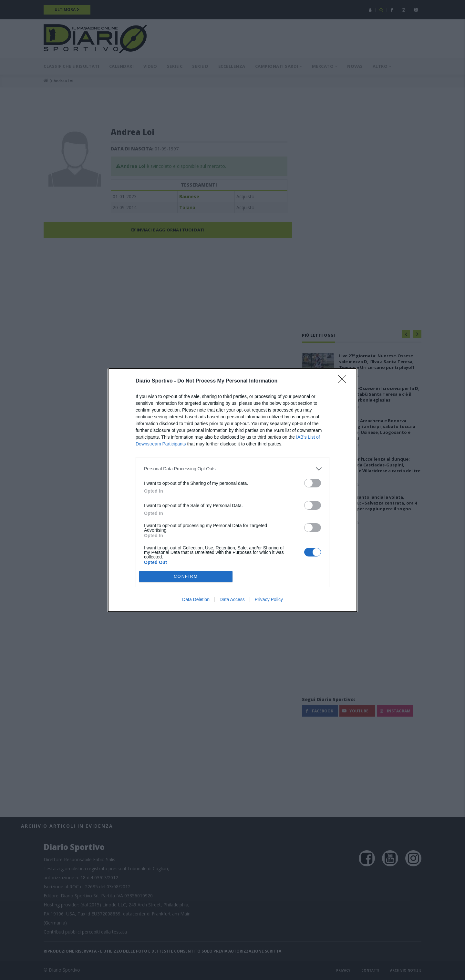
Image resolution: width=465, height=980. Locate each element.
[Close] (344, 381)
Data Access (232, 599)
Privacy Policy (269, 599)
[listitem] (232, 468)
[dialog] (232, 490)
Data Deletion (196, 599)
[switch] (312, 483)
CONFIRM (186, 576)
